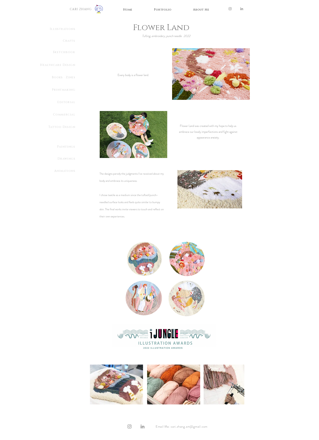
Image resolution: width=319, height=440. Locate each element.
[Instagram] (230, 9)
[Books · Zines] (61, 77)
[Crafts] (61, 41)
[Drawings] (55, 159)
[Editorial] (51, 102)
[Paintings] (55, 147)
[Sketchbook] (55, 52)
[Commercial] (47, 115)
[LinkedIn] (242, 9)
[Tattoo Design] (55, 127)
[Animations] (55, 171)
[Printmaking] (61, 90)
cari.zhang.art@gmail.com (189, 426)
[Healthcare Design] (51, 65)
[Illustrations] (55, 29)
